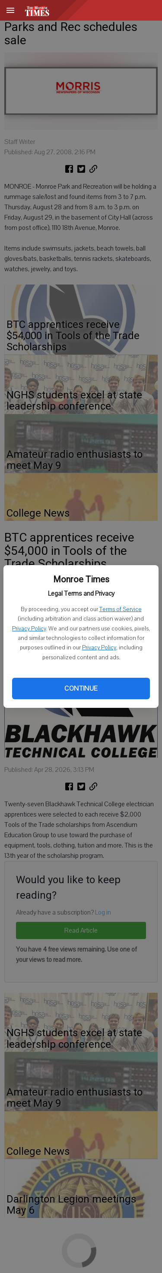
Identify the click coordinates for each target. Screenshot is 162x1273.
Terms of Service (120, 609)
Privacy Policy (29, 629)
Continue (80, 688)
